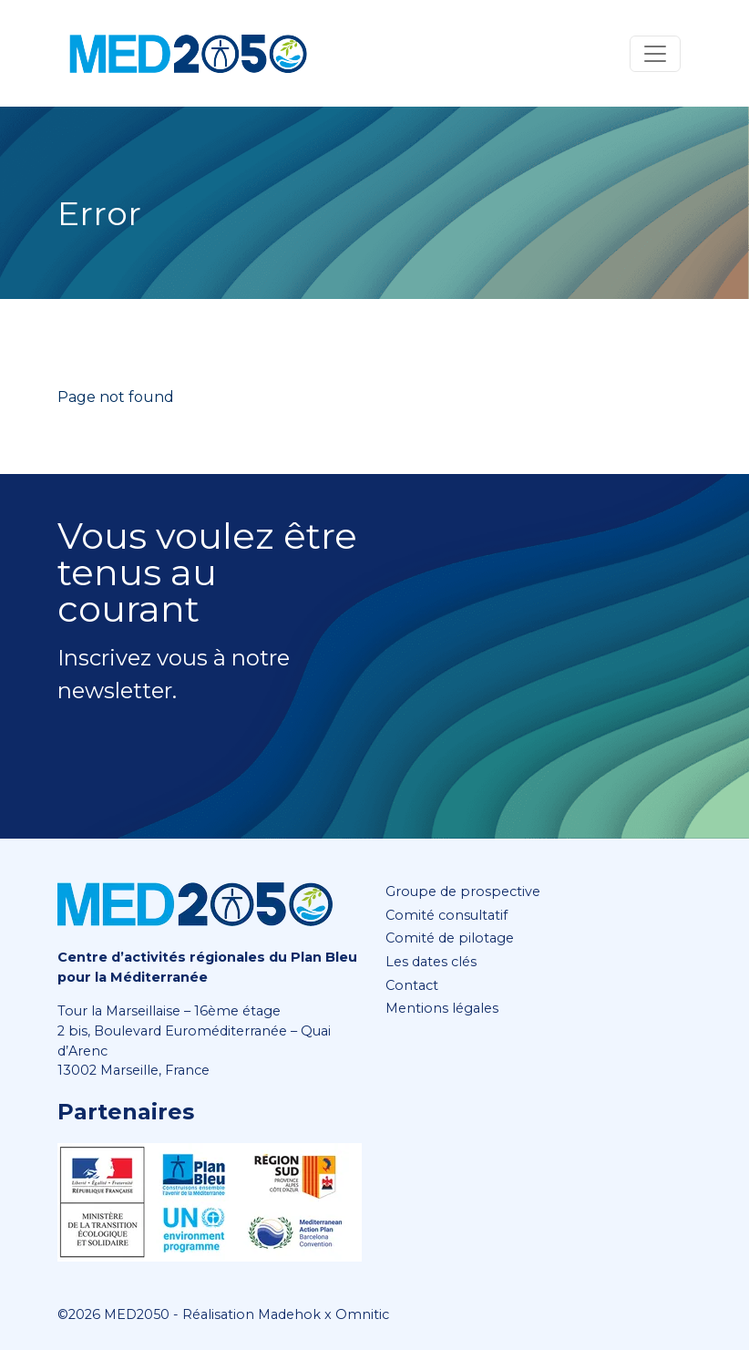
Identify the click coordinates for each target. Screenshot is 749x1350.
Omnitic (362, 1314)
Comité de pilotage (449, 938)
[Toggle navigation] (655, 54)
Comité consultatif (446, 915)
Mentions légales (441, 1008)
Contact (411, 985)
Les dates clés (431, 961)
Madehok (289, 1314)
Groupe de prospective (462, 891)
